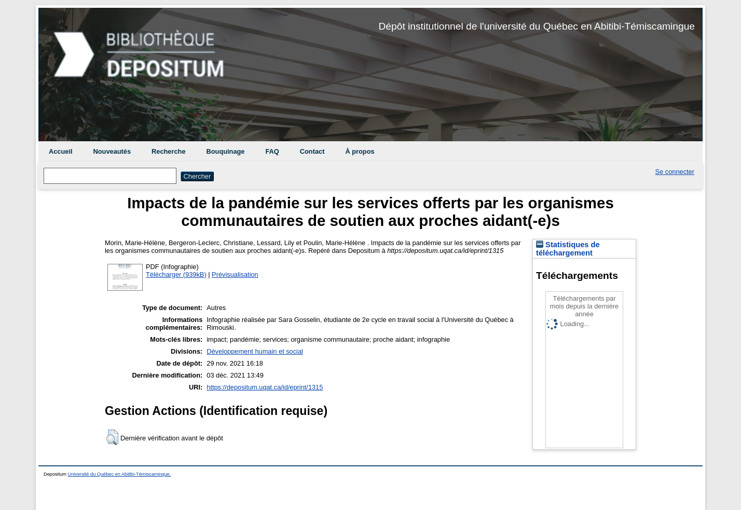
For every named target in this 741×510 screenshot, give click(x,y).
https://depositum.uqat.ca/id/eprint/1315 (265, 387)
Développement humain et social (255, 351)
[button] (112, 437)
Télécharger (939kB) (176, 274)
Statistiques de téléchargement (568, 248)
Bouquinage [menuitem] (226, 151)
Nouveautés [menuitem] (112, 151)
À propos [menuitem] (359, 151)
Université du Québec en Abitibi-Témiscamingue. (119, 474)
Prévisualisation (235, 274)
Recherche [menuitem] (168, 151)
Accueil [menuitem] (61, 151)
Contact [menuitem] (312, 151)
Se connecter (674, 172)
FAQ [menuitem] (272, 151)
